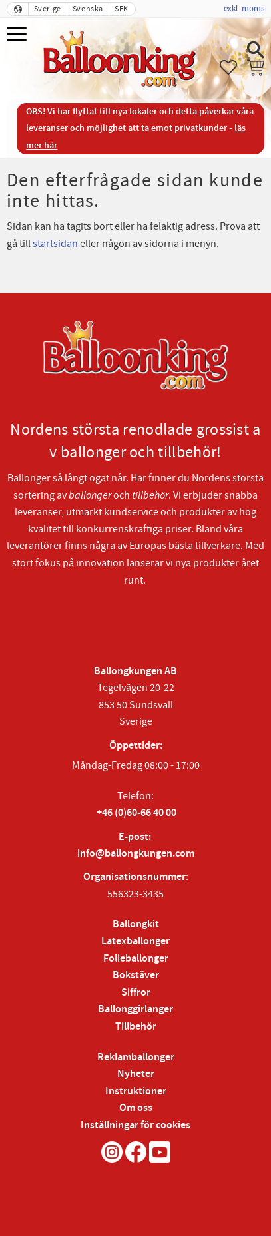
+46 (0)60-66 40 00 (136, 813)
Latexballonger (135, 941)
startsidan (55, 243)
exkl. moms (244, 8)
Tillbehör (135, 1027)
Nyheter (135, 1074)
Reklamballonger (135, 1057)
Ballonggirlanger (135, 1009)
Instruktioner (135, 1091)
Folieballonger (135, 959)
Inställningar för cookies (135, 1125)
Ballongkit (136, 924)
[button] (18, 35)
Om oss (135, 1108)
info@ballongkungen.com (135, 854)
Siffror (135, 993)
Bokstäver (136, 975)
